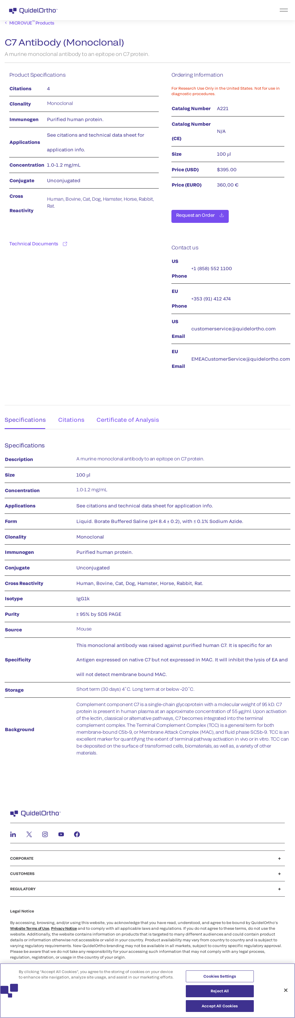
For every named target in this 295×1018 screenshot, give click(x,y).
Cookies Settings (219, 978)
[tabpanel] (147, 600)
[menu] (183, 10)
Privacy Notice (64, 926)
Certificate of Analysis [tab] (129, 416)
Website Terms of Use (29, 926)
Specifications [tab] (23, 416)
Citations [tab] (72, 416)
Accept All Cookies (220, 1008)
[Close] (285, 992)
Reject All (220, 993)
